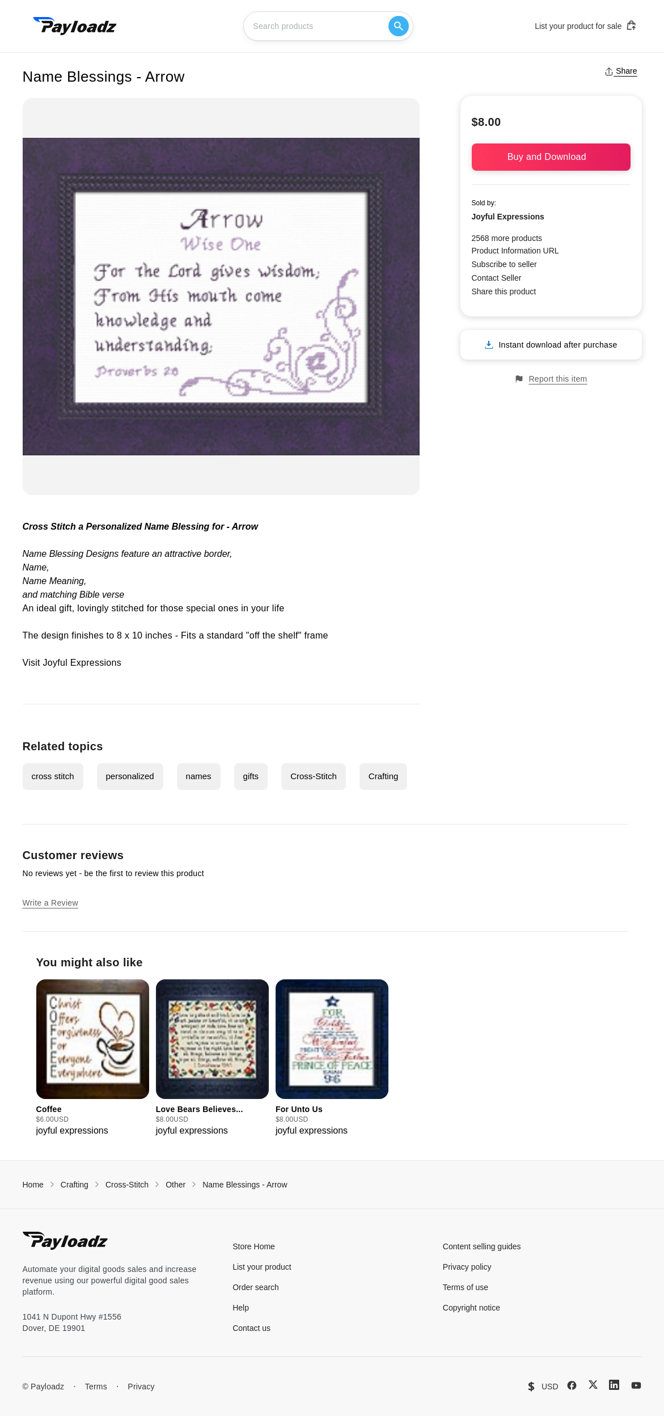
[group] (92, 1058)
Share (620, 70)
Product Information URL (515, 250)
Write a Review (50, 902)
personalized (130, 776)
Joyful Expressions (82, 662)
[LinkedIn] (614, 1385)
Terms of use (465, 1287)
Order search (255, 1287)
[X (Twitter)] (593, 1384)
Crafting (384, 776)
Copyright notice (471, 1307)
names (199, 776)
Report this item (550, 379)
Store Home (253, 1246)
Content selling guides (482, 1246)
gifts (251, 776)
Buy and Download (551, 157)
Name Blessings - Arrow (244, 1184)
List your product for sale (586, 25)
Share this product (504, 291)
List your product (261, 1266)
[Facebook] (571, 1385)
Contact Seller (497, 277)
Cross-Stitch (313, 776)
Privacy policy (467, 1266)
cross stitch (53, 776)
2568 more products (507, 238)
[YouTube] (636, 1385)
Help (240, 1307)
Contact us (251, 1328)
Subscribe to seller (504, 264)
